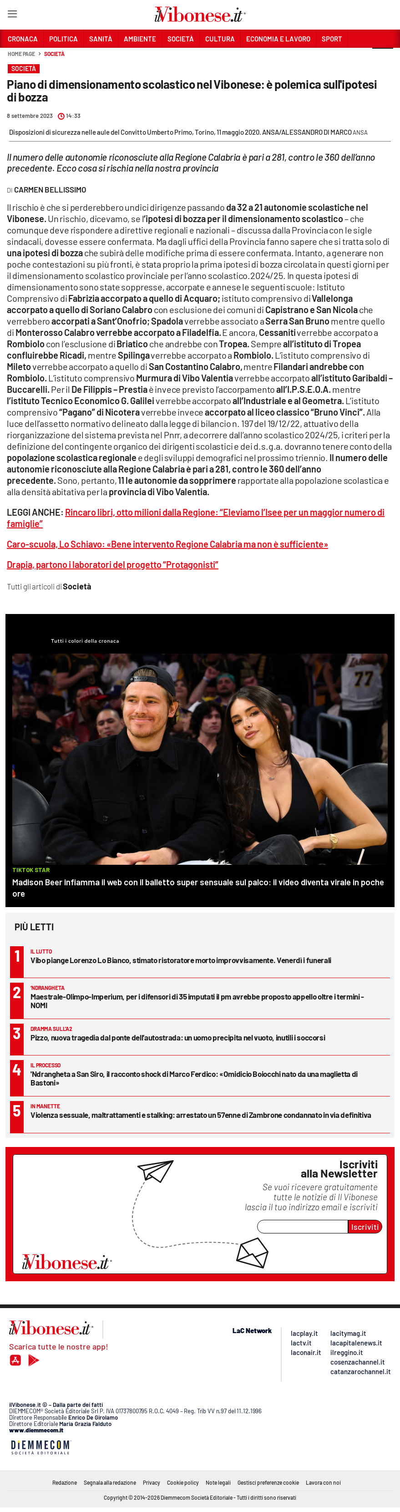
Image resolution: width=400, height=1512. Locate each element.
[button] (382, 59)
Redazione (64, 1482)
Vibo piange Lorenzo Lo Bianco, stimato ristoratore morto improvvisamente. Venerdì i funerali (180, 959)
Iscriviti (365, 1227)
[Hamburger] (12, 15)
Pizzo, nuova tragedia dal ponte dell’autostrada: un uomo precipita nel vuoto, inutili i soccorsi (177, 1037)
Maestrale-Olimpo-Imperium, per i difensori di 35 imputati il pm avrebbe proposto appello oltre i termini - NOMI (197, 1001)
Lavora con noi (323, 1482)
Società (54, 54)
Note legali (218, 1482)
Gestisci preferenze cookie (268, 1482)
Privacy (151, 1482)
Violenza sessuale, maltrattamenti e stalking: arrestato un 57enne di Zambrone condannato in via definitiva (200, 1114)
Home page (21, 54)
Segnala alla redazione (110, 1482)
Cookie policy (183, 1482)
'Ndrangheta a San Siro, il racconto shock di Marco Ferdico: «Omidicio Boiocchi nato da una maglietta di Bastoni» (194, 1078)
